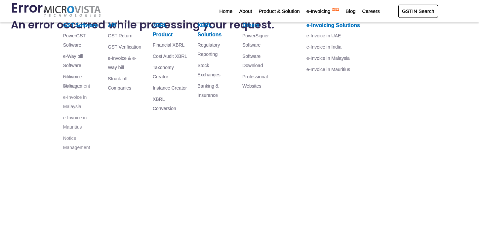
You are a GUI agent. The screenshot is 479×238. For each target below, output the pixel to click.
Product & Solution (279, 11)
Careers (371, 11)
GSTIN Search (418, 11)
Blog (351, 11)
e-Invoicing (322, 11)
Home (225, 11)
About (245, 11)
